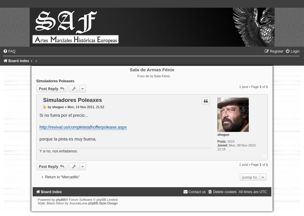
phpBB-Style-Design (103, 203)
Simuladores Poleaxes (55, 81)
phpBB (61, 199)
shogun (223, 134)
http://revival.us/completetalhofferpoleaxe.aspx (83, 127)
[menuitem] (9, 51)
